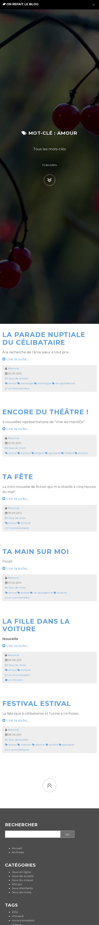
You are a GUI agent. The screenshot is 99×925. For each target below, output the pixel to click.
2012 (15, 912)
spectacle (53, 453)
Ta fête (17, 477)
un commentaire (17, 388)
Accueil (17, 848)
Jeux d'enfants (22, 888)
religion (38, 453)
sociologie (25, 383)
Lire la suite (14, 359)
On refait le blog (20, 4)
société (52, 744)
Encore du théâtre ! (45, 412)
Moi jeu (17, 884)
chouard (17, 916)
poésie (23, 592)
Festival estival (36, 703)
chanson (24, 744)
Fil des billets (49, 165)
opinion (38, 744)
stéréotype (42, 383)
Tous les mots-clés (49, 149)
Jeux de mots (15, 448)
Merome (13, 368)
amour (11, 383)
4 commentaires (17, 749)
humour (24, 453)
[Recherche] (32, 834)
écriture (81, 453)
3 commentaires (17, 528)
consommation (23, 920)
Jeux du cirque (22, 880)
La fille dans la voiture (36, 625)
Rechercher (21, 825)
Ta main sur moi (35, 552)
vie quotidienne (63, 383)
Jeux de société (16, 378)
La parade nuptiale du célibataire (43, 338)
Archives (18, 852)
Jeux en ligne (21, 872)
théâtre (67, 453)
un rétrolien (14, 680)
